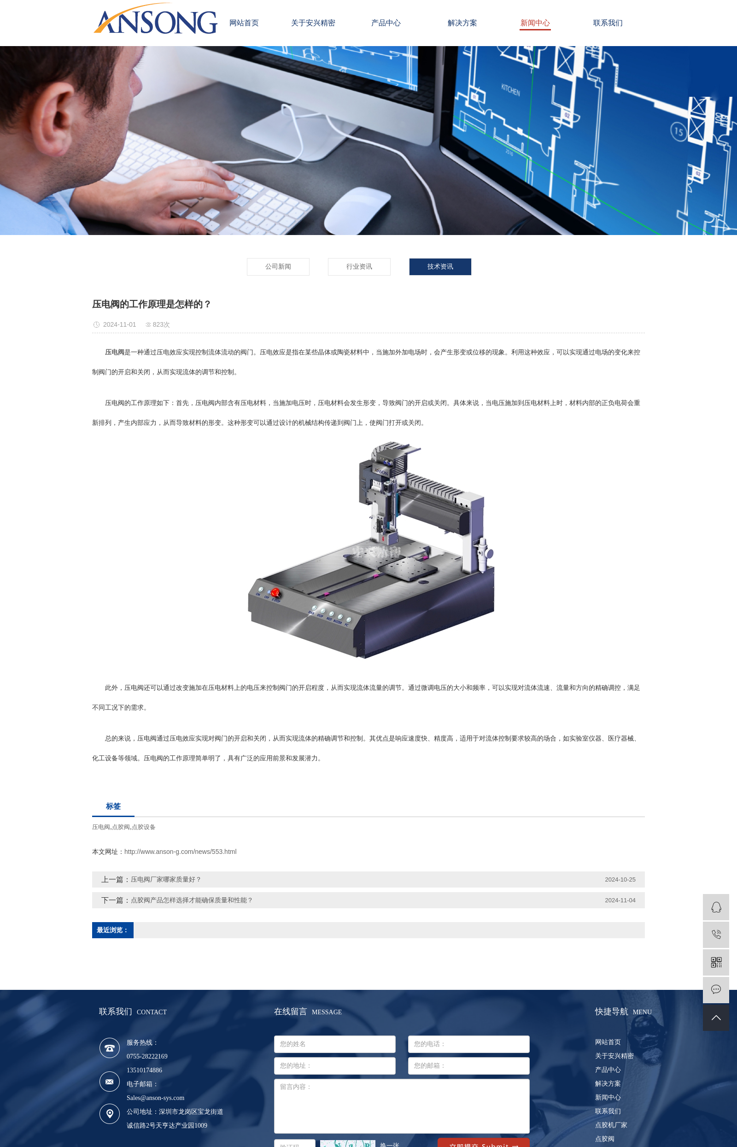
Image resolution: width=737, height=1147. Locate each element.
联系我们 (608, 23)
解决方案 (462, 23)
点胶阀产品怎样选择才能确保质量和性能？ (192, 900)
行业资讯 (359, 266)
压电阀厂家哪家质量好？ (166, 879)
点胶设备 (144, 826)
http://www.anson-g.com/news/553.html (180, 851)
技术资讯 (440, 266)
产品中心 (389, 23)
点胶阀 (121, 826)
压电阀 (101, 826)
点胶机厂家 (611, 1125)
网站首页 (244, 23)
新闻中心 (535, 23)
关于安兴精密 (316, 23)
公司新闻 (278, 266)
